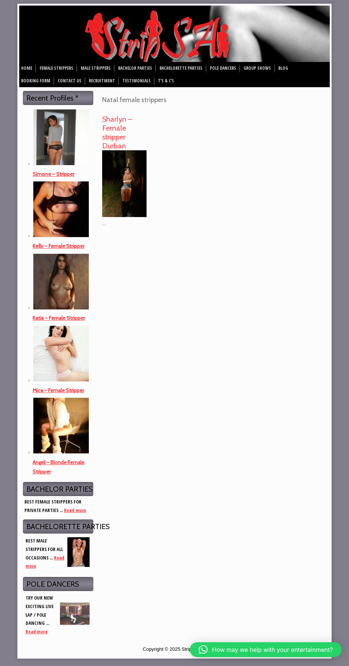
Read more (75, 510)
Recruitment (102, 81)
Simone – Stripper (53, 174)
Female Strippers (56, 68)
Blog (283, 68)
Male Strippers (96, 68)
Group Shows (257, 68)
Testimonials (137, 81)
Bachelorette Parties (181, 68)
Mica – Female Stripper (58, 390)
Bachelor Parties (135, 68)
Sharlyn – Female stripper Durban (117, 132)
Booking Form (35, 81)
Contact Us (69, 81)
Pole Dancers (223, 68)
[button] (266, 649)
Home (26, 68)
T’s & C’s (166, 81)
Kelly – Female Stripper (58, 246)
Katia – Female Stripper (59, 318)
